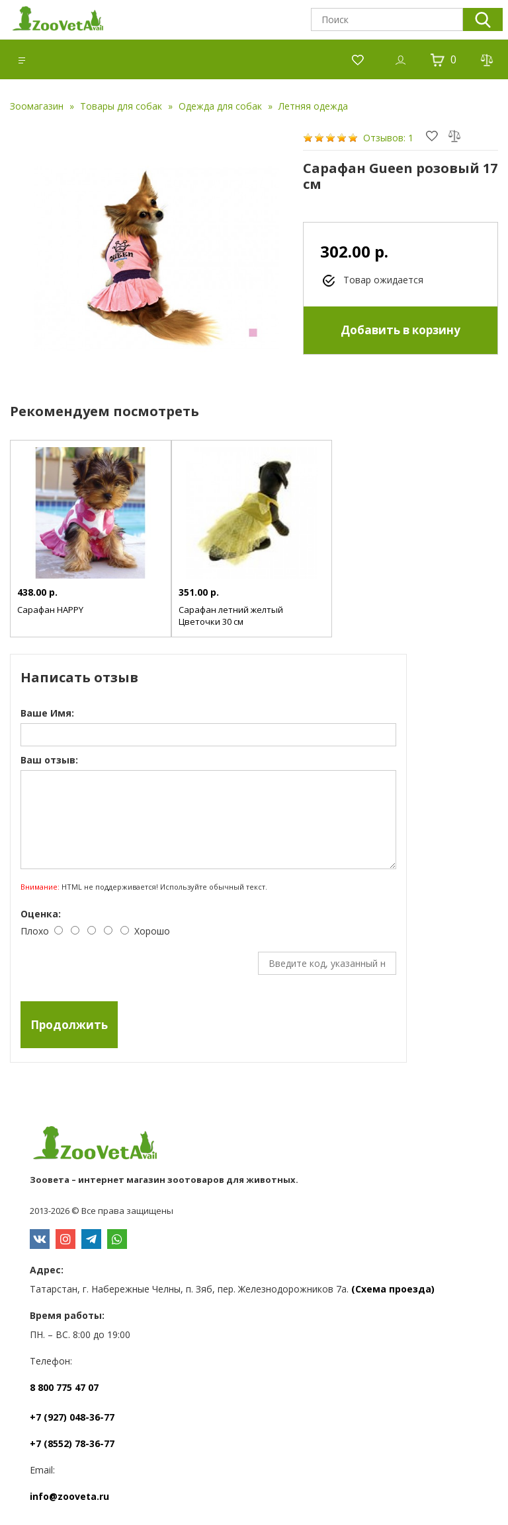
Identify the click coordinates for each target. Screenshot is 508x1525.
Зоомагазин (37, 106)
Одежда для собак (220, 106)
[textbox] (387, 19)
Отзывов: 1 (388, 137)
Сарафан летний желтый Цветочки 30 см (231, 615)
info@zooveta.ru (69, 1496)
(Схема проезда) (393, 1289)
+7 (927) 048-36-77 (72, 1417)
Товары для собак (121, 106)
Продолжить (69, 1024)
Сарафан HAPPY (50, 610)
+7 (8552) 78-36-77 (72, 1443)
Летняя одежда (313, 106)
